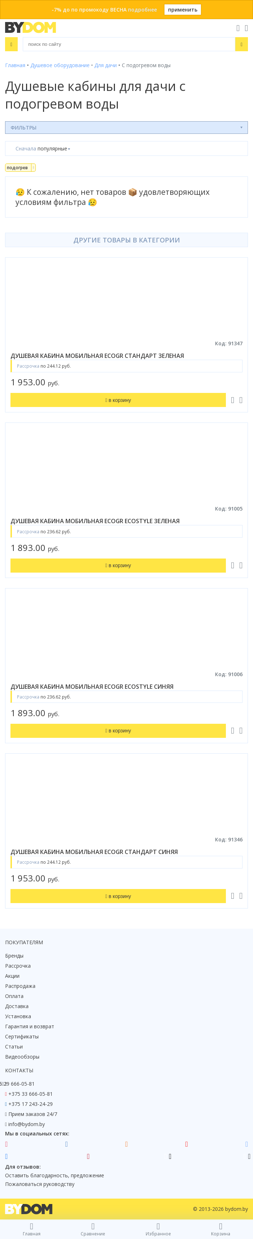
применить (182, 9)
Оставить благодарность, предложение (54, 1175)
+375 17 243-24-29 (30, 1103)
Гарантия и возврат (29, 1026)
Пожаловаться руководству (39, 1184)
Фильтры (23, 127)
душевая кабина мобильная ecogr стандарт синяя (94, 852)
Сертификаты (22, 1036)
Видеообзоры (22, 1056)
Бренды (14, 955)
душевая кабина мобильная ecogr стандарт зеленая (97, 356)
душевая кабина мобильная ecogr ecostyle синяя (91, 687)
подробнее (142, 9)
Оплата (14, 996)
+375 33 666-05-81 (30, 1093)
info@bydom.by (26, 1124)
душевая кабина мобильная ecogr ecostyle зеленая (95, 521)
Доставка (17, 1006)
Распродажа (20, 985)
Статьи (14, 1046)
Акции (12, 975)
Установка (18, 1016)
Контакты (19, 1070)
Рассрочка (18, 965)
